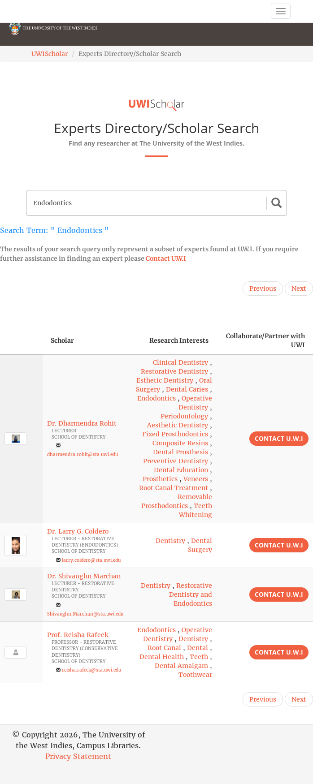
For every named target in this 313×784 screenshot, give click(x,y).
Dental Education (181, 470)
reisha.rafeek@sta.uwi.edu (91, 670)
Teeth (199, 657)
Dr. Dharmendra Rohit (82, 423)
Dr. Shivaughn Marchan (84, 576)
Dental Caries (187, 389)
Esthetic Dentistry (164, 380)
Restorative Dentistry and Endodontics (190, 594)
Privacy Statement (78, 756)
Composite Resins (180, 443)
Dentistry (170, 541)
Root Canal (164, 648)
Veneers (195, 479)
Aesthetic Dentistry (177, 425)
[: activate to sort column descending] (21, 340)
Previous (262, 288)
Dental (197, 648)
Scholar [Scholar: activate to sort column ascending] (62, 340)
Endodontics (156, 398)
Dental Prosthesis (180, 452)
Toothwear (195, 675)
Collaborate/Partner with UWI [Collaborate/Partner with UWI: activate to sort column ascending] (265, 340)
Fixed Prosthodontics (175, 434)
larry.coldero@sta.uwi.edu (91, 560)
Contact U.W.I (166, 258)
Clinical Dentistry (180, 362)
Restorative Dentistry (174, 371)
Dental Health (161, 657)
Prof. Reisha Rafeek (77, 635)
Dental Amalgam (181, 666)
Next (298, 288)
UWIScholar (49, 54)
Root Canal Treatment (173, 488)
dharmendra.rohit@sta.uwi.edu (82, 454)
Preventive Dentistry (175, 461)
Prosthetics (160, 479)
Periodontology (184, 416)
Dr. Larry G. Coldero (78, 531)
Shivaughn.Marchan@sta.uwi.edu (85, 614)
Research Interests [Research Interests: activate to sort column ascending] (179, 340)
